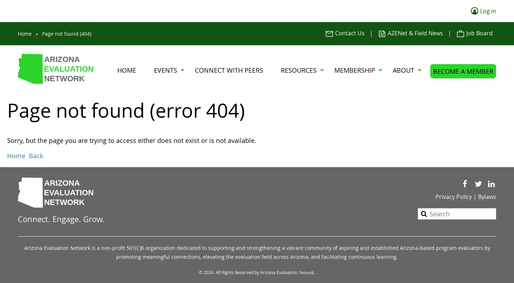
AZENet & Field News (410, 33)
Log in (488, 11)
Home (25, 33)
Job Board (474, 33)
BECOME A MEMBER (463, 71)
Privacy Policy (454, 197)
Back (36, 155)
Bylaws (487, 197)
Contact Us (345, 33)
